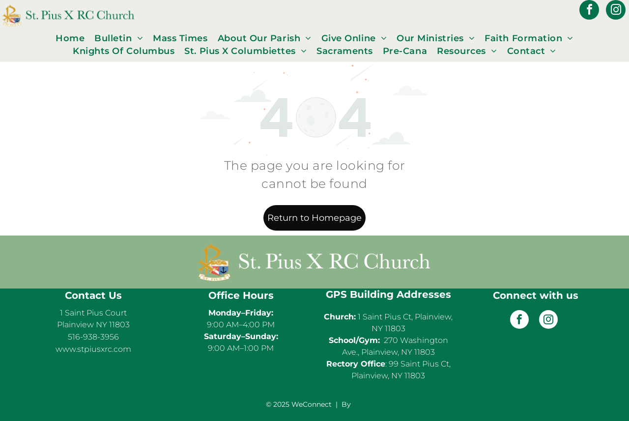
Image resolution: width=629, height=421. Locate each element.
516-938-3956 (93, 337)
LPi (358, 404)
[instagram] (616, 11)
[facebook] (589, 11)
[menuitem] (70, 38)
